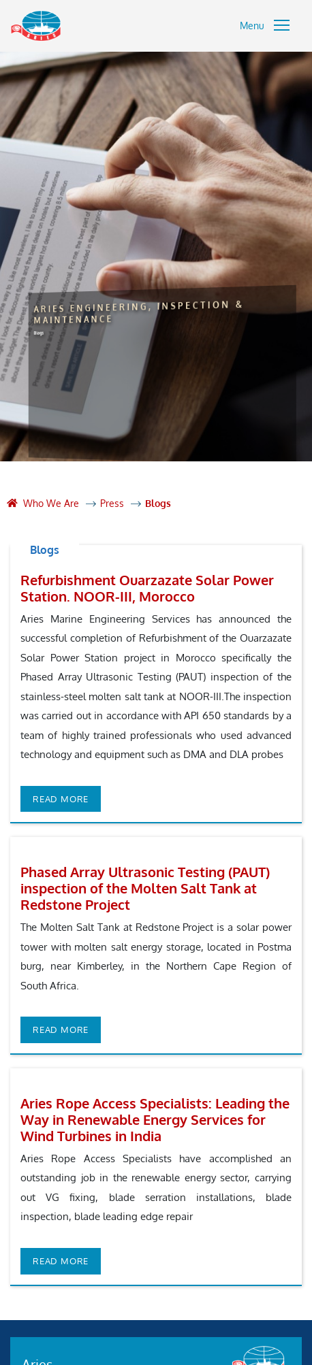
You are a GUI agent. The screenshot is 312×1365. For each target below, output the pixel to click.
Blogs (158, 503)
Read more (61, 798)
